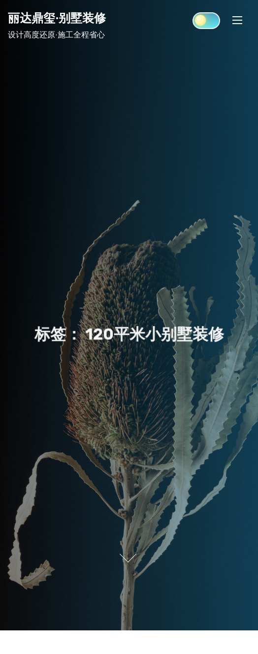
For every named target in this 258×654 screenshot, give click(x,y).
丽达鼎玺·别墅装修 (57, 18)
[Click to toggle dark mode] (206, 20)
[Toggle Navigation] (237, 20)
